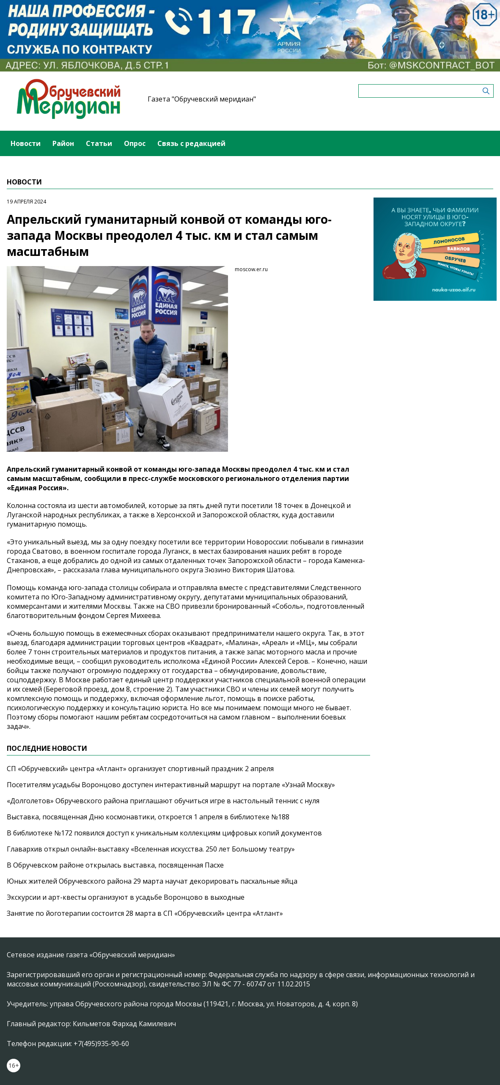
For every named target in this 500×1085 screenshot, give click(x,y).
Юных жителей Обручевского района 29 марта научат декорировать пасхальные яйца (152, 881)
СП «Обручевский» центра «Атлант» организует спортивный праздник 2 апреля (140, 768)
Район (63, 143)
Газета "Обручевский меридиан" (202, 99)
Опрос (135, 143)
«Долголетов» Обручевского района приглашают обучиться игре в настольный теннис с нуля (163, 800)
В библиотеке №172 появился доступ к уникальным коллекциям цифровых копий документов (164, 833)
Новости (26, 143)
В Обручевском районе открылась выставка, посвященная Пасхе (115, 865)
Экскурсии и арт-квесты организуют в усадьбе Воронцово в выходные (126, 897)
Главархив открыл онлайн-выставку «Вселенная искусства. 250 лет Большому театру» (151, 849)
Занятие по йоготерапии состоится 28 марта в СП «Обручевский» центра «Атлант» (145, 913)
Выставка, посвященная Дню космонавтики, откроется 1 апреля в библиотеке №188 (148, 816)
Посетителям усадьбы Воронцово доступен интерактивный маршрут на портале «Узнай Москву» (171, 784)
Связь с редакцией (191, 143)
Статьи (99, 143)
